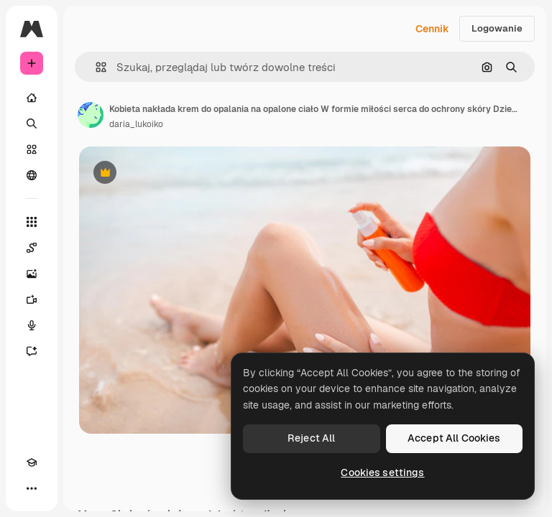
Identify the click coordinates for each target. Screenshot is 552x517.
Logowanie (497, 28)
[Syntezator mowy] (31, 325)
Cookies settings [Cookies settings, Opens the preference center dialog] (382, 472)
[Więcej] (31, 488)
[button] (95, 67)
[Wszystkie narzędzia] (31, 221)
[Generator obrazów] (31, 273)
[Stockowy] (31, 149)
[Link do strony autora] (91, 115)
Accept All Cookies (454, 438)
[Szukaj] (31, 123)
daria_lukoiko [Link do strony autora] (136, 124)
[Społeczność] (31, 175)
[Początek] (31, 97)
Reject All (311, 438)
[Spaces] (31, 247)
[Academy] (31, 462)
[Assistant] (31, 351)
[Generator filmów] (31, 299)
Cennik (432, 28)
